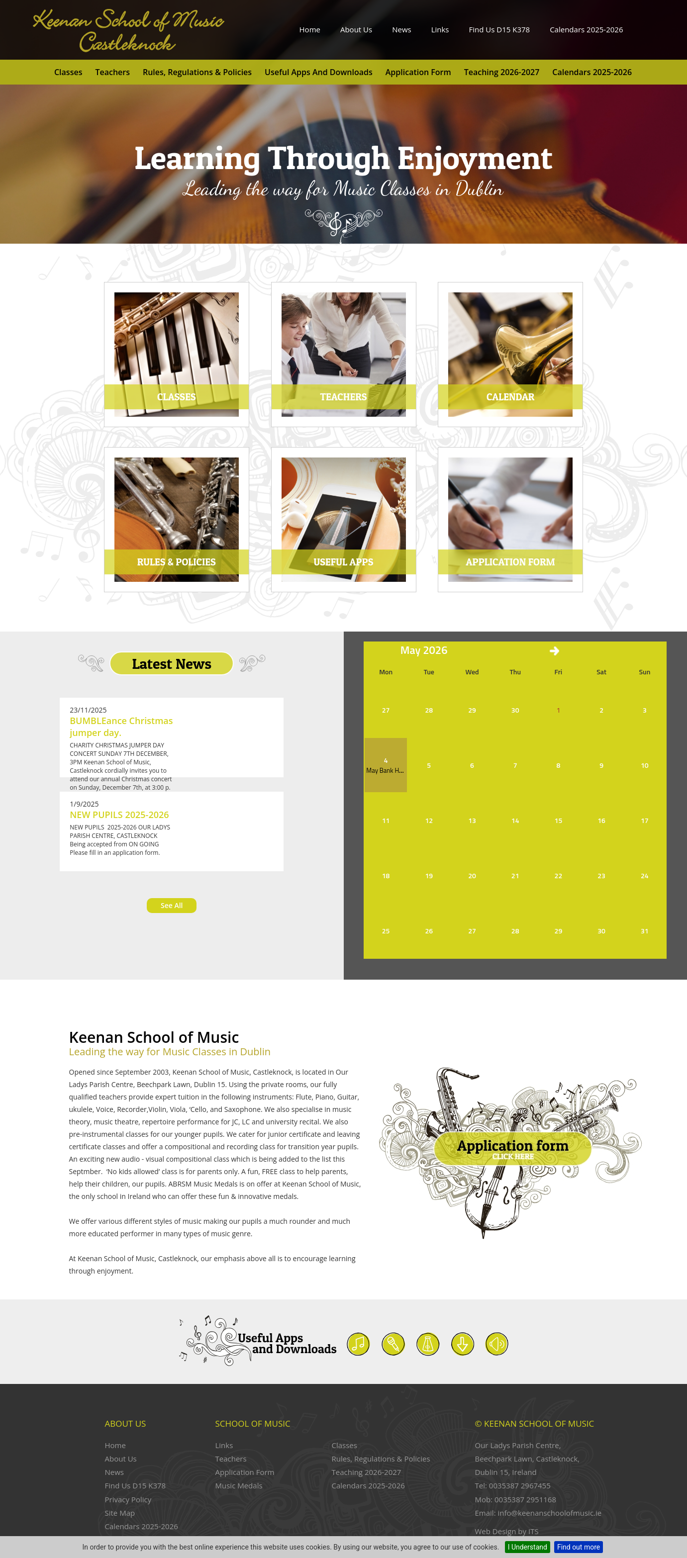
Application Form (418, 72)
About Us (356, 29)
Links (440, 29)
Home (309, 29)
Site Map (120, 1513)
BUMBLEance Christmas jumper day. (121, 726)
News (401, 29)
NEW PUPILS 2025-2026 (119, 815)
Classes (68, 72)
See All (172, 905)
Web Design (495, 1531)
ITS (533, 1531)
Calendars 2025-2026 (586, 29)
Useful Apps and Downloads (319, 72)
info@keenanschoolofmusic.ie (549, 1513)
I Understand (527, 1547)
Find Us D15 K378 (499, 29)
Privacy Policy (128, 1499)
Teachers (112, 72)
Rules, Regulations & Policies (197, 72)
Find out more (578, 1547)
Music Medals (239, 1485)
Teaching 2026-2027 (502, 72)
